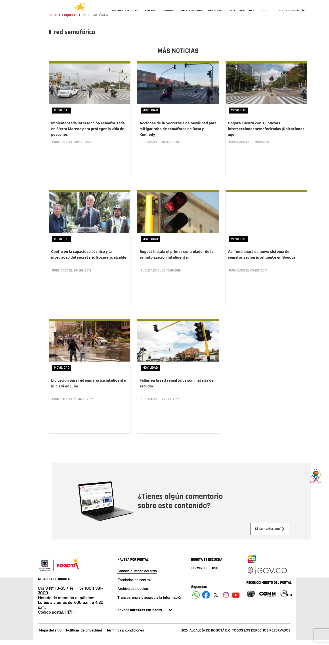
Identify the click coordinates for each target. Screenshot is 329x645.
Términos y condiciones (125, 634)
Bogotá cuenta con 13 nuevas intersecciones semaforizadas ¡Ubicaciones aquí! (266, 141)
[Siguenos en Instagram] (226, 599)
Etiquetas (69, 27)
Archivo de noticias (132, 593)
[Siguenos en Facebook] (196, 599)
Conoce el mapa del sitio (137, 575)
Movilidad (61, 122)
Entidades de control (134, 584)
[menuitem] (120, 14)
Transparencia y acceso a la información (149, 601)
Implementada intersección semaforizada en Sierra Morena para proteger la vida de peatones (88, 141)
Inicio (53, 27)
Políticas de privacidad (84, 634)
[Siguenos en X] (216, 599)
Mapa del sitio (50, 634)
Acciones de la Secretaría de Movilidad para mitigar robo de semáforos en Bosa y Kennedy (178, 141)
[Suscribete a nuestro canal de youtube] (236, 599)
